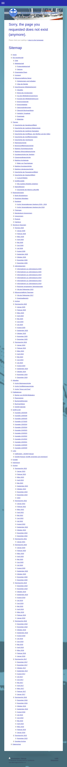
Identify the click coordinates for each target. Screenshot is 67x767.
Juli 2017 (20, 677)
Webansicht (54, 760)
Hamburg (18, 222)
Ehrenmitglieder (22, 104)
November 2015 (22, 738)
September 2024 (22, 369)
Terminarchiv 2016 (21, 697)
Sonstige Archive (20, 741)
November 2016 (22, 703)
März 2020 (20, 553)
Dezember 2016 (22, 700)
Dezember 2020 (22, 580)
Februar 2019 (21, 615)
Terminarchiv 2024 (21, 342)
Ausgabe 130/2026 (21, 413)
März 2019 (20, 612)
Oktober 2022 (21, 530)
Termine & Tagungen (19, 225)
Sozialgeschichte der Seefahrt (24, 154)
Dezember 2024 (22, 377)
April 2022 (20, 512)
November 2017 (22, 665)
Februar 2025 (21, 310)
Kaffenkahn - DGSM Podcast (24, 454)
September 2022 (22, 527)
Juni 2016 (20, 718)
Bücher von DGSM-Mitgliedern (25, 395)
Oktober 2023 (21, 489)
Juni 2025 (20, 322)
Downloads (20, 116)
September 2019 (22, 594)
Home (15, 55)
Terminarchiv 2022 (21, 501)
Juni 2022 (20, 518)
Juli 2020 (20, 565)
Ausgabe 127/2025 (21, 421)
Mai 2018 (20, 644)
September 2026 (22, 254)
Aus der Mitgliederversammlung (27, 96)
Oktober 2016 (21, 706)
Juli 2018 (20, 638)
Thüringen (18, 210)
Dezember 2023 (22, 495)
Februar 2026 (21, 234)
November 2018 (22, 627)
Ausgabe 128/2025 (21, 418)
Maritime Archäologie (21, 160)
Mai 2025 (20, 319)
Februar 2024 (21, 348)
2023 (18, 498)
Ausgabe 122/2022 (21, 436)
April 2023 (20, 480)
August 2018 (21, 636)
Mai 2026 (20, 242)
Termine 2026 (19, 228)
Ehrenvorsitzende (22, 101)
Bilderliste (20, 119)
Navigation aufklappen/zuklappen (33, 3)
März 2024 (20, 351)
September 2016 (22, 709)
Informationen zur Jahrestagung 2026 (29, 269)
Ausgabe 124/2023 (21, 430)
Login (56, 758)
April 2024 (20, 354)
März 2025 (20, 313)
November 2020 (22, 577)
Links (14, 451)
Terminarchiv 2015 (21, 735)
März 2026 (20, 236)
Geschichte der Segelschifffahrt (25, 175)
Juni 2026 (20, 245)
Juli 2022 (20, 521)
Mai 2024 (20, 357)
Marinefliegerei (19, 187)
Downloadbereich (22, 298)
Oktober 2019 (21, 592)
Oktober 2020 (21, 574)
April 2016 (20, 724)
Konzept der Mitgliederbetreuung (27, 99)
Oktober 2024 (21, 371)
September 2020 (22, 571)
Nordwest (18, 201)
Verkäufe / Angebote (23, 113)
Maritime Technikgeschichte (24, 148)
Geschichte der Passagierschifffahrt (26, 172)
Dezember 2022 (22, 536)
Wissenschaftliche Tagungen (24, 292)
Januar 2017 (21, 694)
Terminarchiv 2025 (21, 304)
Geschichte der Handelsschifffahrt (26, 125)
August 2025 (21, 327)
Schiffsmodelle (19, 181)
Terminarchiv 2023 (21, 468)
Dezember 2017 (22, 662)
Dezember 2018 (22, 624)
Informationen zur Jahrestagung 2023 (29, 278)
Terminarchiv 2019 (21, 583)
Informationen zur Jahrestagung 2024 (29, 275)
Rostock (17, 219)
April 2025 (20, 316)
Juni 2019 (20, 603)
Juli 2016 (20, 715)
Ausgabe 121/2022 (21, 439)
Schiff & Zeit (17, 410)
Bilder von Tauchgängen (25, 163)
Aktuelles (20, 90)
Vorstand (18, 75)
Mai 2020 (20, 559)
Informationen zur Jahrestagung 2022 (29, 280)
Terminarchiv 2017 (21, 659)
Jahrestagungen (20, 266)
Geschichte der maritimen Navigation (27, 131)
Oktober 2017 (21, 668)
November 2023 (22, 492)
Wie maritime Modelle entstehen (27, 184)
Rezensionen (19, 398)
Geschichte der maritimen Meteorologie (27, 128)
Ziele (16, 60)
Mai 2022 (20, 515)
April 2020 (20, 556)
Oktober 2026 (21, 257)
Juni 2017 (20, 680)
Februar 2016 (21, 729)
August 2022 (21, 524)
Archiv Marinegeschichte (23, 383)
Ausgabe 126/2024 (21, 424)
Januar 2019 (21, 618)
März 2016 (20, 726)
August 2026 (21, 251)
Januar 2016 (21, 732)
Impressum (16, 462)
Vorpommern (19, 216)
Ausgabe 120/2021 (21, 442)
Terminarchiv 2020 (21, 545)
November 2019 (22, 589)
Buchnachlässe (20, 404)
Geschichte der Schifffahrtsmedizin (26, 137)
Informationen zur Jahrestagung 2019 (29, 283)
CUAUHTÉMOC (22, 178)
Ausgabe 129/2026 (21, 415)
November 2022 (22, 533)
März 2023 (20, 477)
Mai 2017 (20, 682)
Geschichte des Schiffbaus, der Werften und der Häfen (32, 134)
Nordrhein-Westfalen (21, 198)
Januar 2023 (21, 471)
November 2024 (22, 374)
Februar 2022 (21, 506)
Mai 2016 (20, 721)
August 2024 (21, 366)
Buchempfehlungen (21, 401)
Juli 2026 (20, 248)
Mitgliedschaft (19, 63)
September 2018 (22, 633)
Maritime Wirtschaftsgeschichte (25, 151)
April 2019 (20, 609)
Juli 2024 (20, 363)
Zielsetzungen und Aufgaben (26, 81)
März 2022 (20, 509)
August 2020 (21, 568)
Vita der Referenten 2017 (25, 295)
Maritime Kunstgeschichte (23, 166)
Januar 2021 (21, 542)
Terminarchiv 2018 (21, 621)
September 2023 (22, 486)
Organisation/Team (21, 72)
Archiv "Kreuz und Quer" (23, 389)
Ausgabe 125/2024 (21, 427)
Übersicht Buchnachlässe (25, 110)
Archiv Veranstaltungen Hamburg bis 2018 (31, 207)
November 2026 (22, 260)
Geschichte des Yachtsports (24, 140)
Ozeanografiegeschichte (23, 157)
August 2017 (21, 674)
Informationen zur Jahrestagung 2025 (29, 272)
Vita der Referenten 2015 (25, 289)
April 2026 (20, 239)
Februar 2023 (21, 474)
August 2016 (21, 712)
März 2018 (20, 650)
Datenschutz (17, 744)
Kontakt (15, 459)
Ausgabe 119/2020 (21, 445)
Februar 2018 (21, 653)
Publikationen (17, 392)
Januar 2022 (21, 503)
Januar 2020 (21, 548)
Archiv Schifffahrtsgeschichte (24, 386)
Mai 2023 (20, 483)
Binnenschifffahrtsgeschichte (24, 145)
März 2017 (20, 688)
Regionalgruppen (18, 192)
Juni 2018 (20, 641)
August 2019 (21, 597)
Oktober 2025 (21, 333)
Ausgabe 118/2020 (21, 448)
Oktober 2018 (21, 630)
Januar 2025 (21, 307)
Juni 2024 (20, 360)
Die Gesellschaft (18, 57)
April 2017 (20, 685)
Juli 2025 (20, 324)
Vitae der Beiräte (22, 84)
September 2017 (22, 671)
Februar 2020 (21, 550)
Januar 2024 (21, 345)
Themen (15, 122)
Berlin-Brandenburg (21, 195)
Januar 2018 (21, 656)
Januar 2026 (21, 231)
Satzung (20, 69)
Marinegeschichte (20, 143)
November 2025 (22, 336)
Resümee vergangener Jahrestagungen (30, 286)
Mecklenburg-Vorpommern (23, 213)
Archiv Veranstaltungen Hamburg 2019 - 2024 (32, 204)
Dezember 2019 (22, 586)
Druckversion (14, 758)
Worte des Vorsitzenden (25, 93)
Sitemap (23, 758)
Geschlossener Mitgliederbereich (25, 87)
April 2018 (20, 647)
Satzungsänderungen (24, 107)
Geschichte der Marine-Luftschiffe (28, 190)
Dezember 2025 (22, 339)
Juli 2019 (20, 600)
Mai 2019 (20, 606)
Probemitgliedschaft (23, 66)
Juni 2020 (20, 562)
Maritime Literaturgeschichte (24, 169)
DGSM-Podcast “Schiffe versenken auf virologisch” (31, 457)
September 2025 (22, 330)
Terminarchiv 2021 (21, 539)
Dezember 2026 (22, 263)
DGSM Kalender (20, 407)
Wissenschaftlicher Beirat (23, 78)
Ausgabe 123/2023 (21, 433)
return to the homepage (35, 40)
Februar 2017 (21, 691)
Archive (17, 301)
